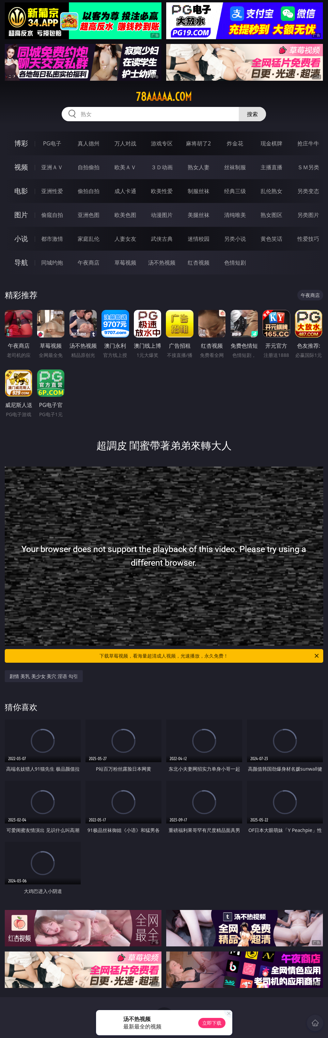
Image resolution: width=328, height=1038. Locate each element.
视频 (21, 167)
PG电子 (52, 143)
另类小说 (235, 238)
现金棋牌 (271, 143)
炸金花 (235, 143)
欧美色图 (125, 215)
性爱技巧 (308, 238)
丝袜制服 (235, 167)
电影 (21, 190)
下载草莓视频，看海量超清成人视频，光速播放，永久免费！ (209, 656)
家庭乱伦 (88, 238)
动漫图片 (162, 215)
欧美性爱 (162, 191)
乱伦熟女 (271, 191)
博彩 (21, 143)
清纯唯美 (235, 215)
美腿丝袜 (198, 215)
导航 (21, 262)
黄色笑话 (271, 238)
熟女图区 (271, 215)
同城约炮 (52, 262)
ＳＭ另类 (308, 167)
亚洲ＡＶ (52, 167)
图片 (21, 214)
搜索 (252, 114)
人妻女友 (125, 238)
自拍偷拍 (88, 167)
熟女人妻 (198, 167)
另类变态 (308, 191)
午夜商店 (88, 262)
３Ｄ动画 (162, 167)
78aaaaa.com (164, 97)
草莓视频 (125, 262)
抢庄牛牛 (308, 143)
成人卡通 (125, 191)
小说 (21, 238)
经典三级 (235, 191)
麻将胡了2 (198, 143)
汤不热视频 (161, 262)
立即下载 (211, 1023)
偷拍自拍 (88, 191)
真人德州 (88, 143)
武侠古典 (162, 238)
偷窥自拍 (52, 215)
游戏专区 (162, 143)
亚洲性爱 (52, 191)
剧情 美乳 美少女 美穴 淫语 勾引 (44, 676)
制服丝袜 (198, 191)
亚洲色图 (88, 215)
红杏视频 (198, 262)
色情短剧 (235, 262)
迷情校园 (198, 238)
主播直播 (271, 167)
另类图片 (308, 215)
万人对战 (125, 143)
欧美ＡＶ (125, 167)
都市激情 (52, 238)
